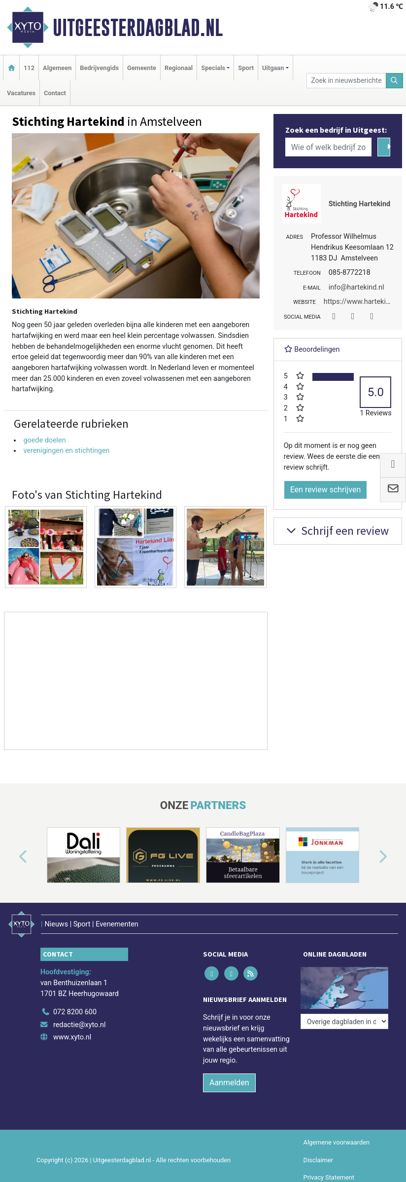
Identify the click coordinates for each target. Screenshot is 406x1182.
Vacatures (21, 93)
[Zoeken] (395, 80)
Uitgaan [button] (273, 68)
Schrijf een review (336, 530)
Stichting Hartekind (359, 204)
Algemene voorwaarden (337, 1142)
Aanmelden (229, 1082)
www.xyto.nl (72, 1037)
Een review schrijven (325, 489)
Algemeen (57, 68)
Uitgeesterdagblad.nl (138, 28)
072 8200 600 (75, 1012)
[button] (12, 857)
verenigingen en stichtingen (66, 450)
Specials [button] (213, 68)
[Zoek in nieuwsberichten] (346, 80)
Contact (55, 93)
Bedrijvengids (99, 68)
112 (29, 68)
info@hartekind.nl (356, 287)
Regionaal (179, 68)
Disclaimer (318, 1160)
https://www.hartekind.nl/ (364, 301)
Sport (246, 68)
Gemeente (141, 68)
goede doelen (44, 440)
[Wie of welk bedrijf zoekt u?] (328, 147)
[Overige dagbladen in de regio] (344, 1021)
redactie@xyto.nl (79, 1025)
